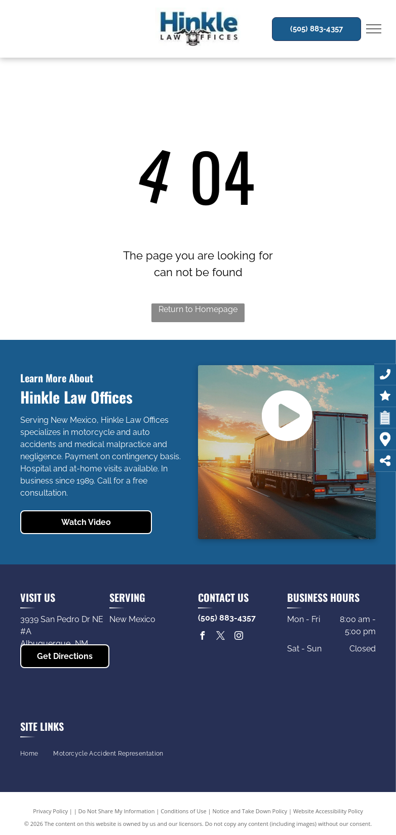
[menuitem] (29, 754)
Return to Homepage (198, 309)
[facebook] (202, 637)
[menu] (374, 29)
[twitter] (220, 637)
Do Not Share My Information (116, 811)
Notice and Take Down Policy (250, 811)
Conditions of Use (184, 811)
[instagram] (238, 637)
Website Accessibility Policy (328, 811)
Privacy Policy (50, 811)
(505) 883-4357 (227, 618)
